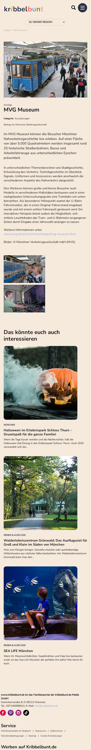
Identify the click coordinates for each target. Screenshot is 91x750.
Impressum (40, 730)
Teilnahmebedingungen (12, 735)
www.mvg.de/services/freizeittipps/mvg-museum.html (40, 234)
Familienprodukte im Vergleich (16, 730)
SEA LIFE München (18, 651)
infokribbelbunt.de (46, 706)
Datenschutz (56, 730)
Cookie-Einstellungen (51, 735)
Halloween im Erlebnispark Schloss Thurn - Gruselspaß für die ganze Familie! (38, 432)
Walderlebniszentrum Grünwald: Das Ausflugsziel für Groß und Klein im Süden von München (45, 542)
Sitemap (32, 735)
